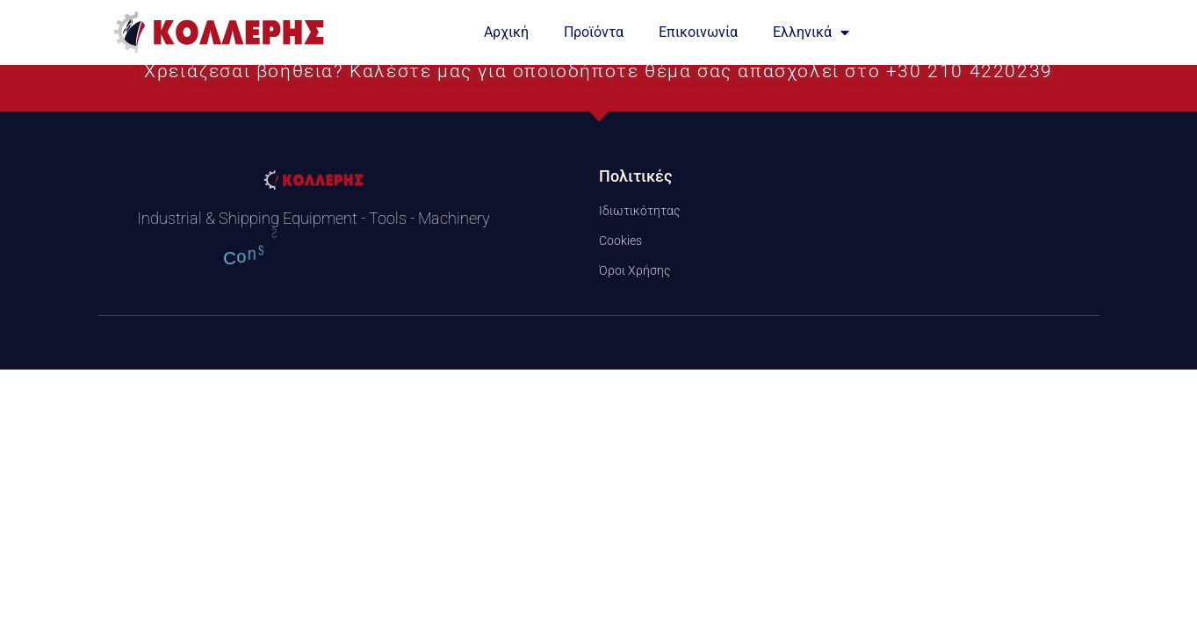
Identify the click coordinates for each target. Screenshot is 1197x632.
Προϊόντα (594, 32)
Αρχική (506, 32)
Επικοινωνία (698, 32)
